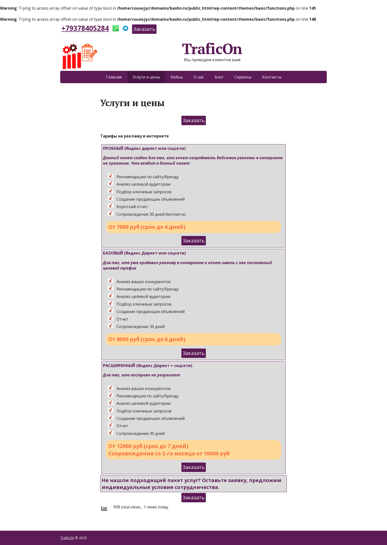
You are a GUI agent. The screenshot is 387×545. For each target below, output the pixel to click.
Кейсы (177, 77)
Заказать (144, 29)
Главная (114, 77)
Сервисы (242, 77)
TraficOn (151, 48)
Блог (219, 77)
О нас (199, 77)
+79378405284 (85, 28)
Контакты (271, 77)
